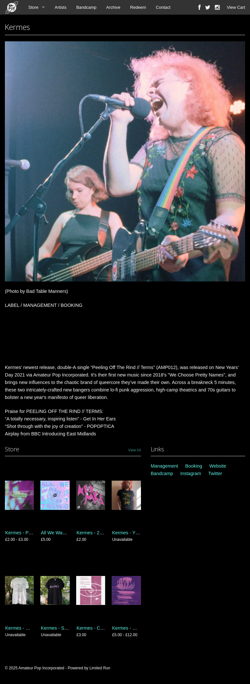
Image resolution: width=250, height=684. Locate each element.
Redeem (138, 7)
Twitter (215, 473)
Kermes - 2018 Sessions (102, 532)
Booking (193, 466)
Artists (60, 7)
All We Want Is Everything (68, 532)
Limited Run (100, 668)
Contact (163, 7)
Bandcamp (86, 7)
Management (164, 466)
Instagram (190, 473)
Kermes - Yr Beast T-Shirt (138, 532)
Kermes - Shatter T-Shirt (66, 628)
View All (134, 449)
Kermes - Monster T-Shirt (31, 628)
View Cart (236, 7)
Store (33, 7)
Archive (113, 7)
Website (217, 466)
